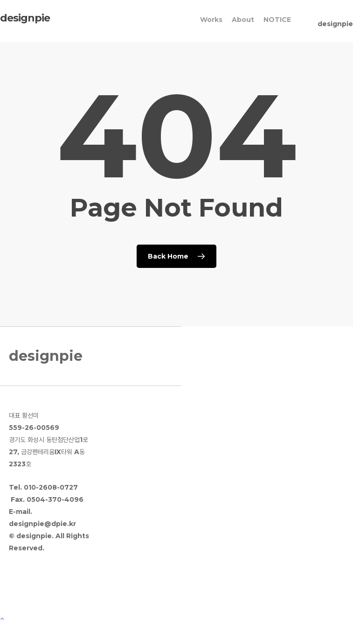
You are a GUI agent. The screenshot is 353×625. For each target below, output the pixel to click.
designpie (25, 18)
